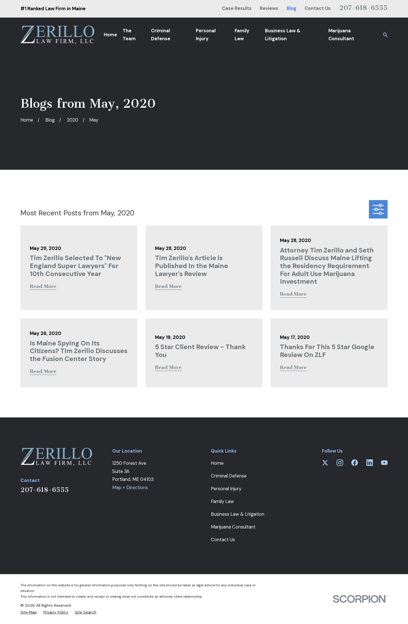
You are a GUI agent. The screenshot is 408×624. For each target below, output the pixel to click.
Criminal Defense (228, 476)
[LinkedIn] (369, 462)
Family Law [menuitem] (242, 35)
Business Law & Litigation (237, 514)
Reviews (269, 8)
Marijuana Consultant (233, 527)
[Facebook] (354, 462)
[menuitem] (28, 612)
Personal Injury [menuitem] (206, 35)
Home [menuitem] (110, 35)
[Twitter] (325, 462)
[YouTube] (384, 462)
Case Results (237, 8)
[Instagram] (340, 462)
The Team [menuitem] (129, 35)
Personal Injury (226, 489)
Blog (291, 8)
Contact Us (318, 8)
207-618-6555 (363, 8)
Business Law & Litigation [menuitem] (282, 35)
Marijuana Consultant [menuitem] (341, 35)
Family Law (222, 501)
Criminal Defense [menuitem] (160, 35)
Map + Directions (130, 488)
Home (217, 463)
